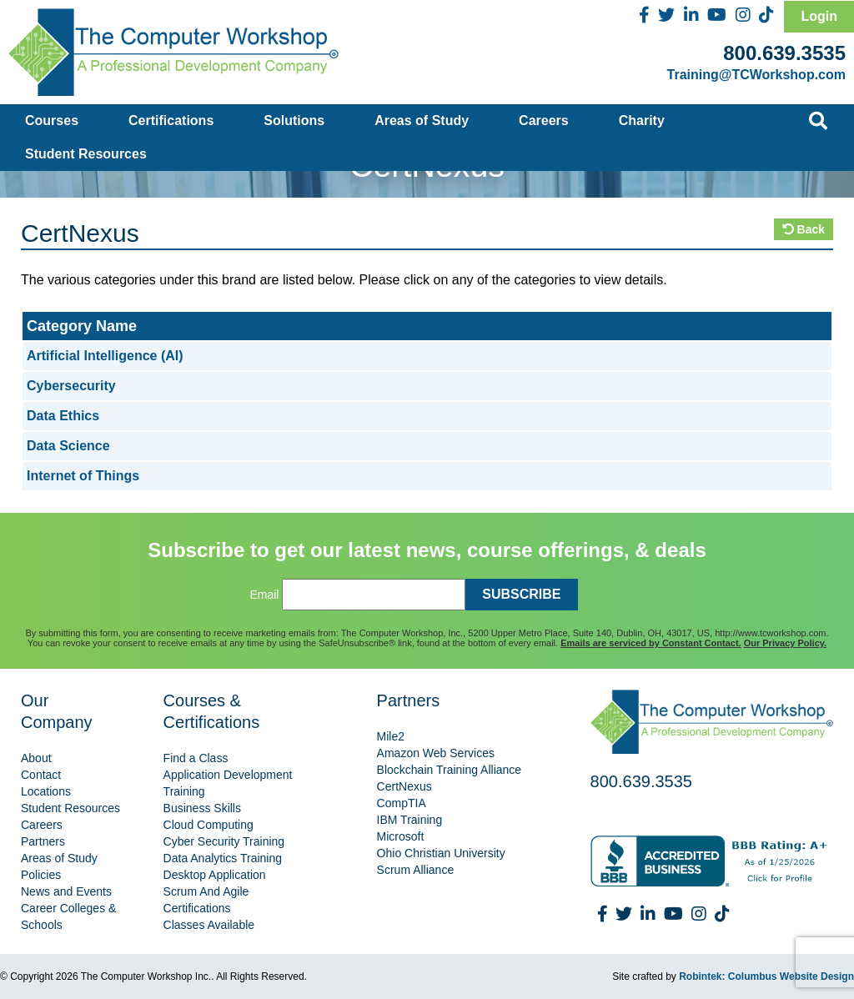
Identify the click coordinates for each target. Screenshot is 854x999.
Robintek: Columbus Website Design (766, 976)
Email (264, 594)
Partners (43, 841)
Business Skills (202, 808)
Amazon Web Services (436, 753)
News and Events (66, 891)
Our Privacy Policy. (785, 643)
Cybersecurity (71, 386)
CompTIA (401, 803)
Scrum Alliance (416, 869)
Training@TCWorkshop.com (756, 75)
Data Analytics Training (222, 858)
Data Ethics (63, 416)
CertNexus (404, 786)
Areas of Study (421, 120)
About (36, 758)
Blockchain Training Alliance (449, 769)
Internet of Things (83, 476)
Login (819, 16)
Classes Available (208, 924)
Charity (642, 120)
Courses (51, 120)
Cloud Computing (208, 824)
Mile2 (390, 736)
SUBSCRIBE (521, 594)
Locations (46, 791)
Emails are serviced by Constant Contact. (650, 643)
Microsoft (400, 836)
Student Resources (86, 154)
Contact (41, 774)
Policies (41, 874)
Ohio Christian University (441, 853)
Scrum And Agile (206, 891)
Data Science (68, 446)
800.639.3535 (784, 53)
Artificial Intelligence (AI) (105, 356)
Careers (544, 120)
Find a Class (196, 758)
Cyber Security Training (224, 841)
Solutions (294, 120)
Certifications (171, 120)
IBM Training (410, 819)
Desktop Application (214, 874)
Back (803, 229)
